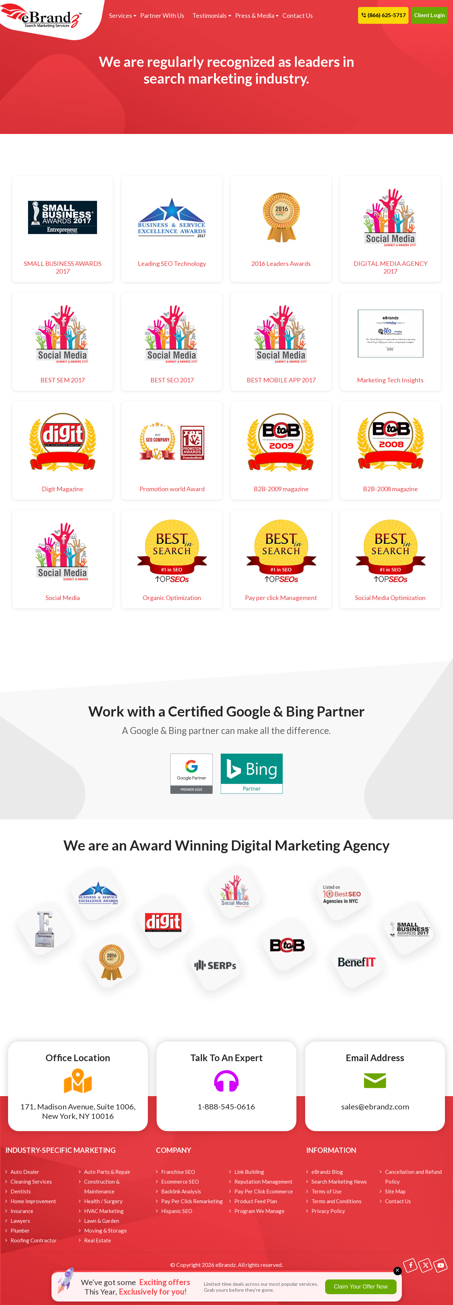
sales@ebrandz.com (375, 1106)
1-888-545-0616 (226, 1106)
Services (119, 16)
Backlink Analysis (181, 1191)
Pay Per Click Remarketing (192, 1201)
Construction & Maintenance (101, 1186)
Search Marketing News (339, 1181)
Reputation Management (263, 1181)
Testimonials (207, 16)
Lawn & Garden (101, 1221)
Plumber (20, 1230)
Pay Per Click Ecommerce (263, 1191)
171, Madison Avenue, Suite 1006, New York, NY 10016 (78, 1111)
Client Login (429, 15)
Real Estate (97, 1240)
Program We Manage (259, 1211)
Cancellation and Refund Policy (413, 1177)
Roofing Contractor (34, 1240)
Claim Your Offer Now (361, 1287)
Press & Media (252, 16)
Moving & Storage (105, 1230)
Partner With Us (161, 16)
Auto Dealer (25, 1172)
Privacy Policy (328, 1211)
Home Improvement (33, 1201)
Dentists (21, 1191)
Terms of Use (326, 1191)
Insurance (22, 1211)
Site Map (395, 1191)
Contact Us (294, 16)
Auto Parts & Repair (107, 1172)
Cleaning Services (31, 1181)
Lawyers (20, 1221)
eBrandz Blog (327, 1172)
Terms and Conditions (336, 1201)
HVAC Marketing (104, 1211)
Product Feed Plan (255, 1201)
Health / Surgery (103, 1201)
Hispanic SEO (176, 1211)
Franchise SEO (178, 1172)
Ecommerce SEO (180, 1181)
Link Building (249, 1172)
